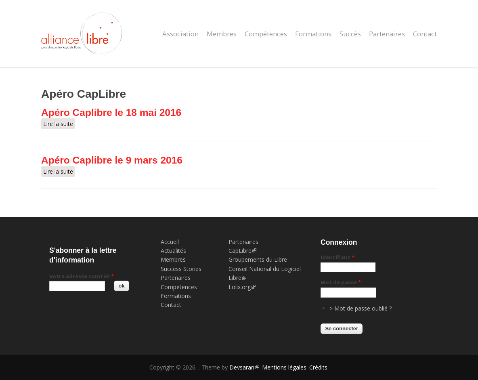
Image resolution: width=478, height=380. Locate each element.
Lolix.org (242, 287)
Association (180, 33)
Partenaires (387, 33)
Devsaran (244, 367)
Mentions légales (284, 367)
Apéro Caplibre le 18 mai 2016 (111, 112)
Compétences (266, 33)
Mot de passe (341, 282)
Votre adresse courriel (81, 276)
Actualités (173, 250)
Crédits (318, 367)
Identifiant (337, 257)
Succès (350, 33)
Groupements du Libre (258, 259)
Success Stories (181, 269)
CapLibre (242, 250)
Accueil (170, 242)
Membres (222, 33)
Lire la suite (59, 124)
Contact (425, 33)
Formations (313, 33)
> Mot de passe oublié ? (360, 308)
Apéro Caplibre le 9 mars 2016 (111, 160)
